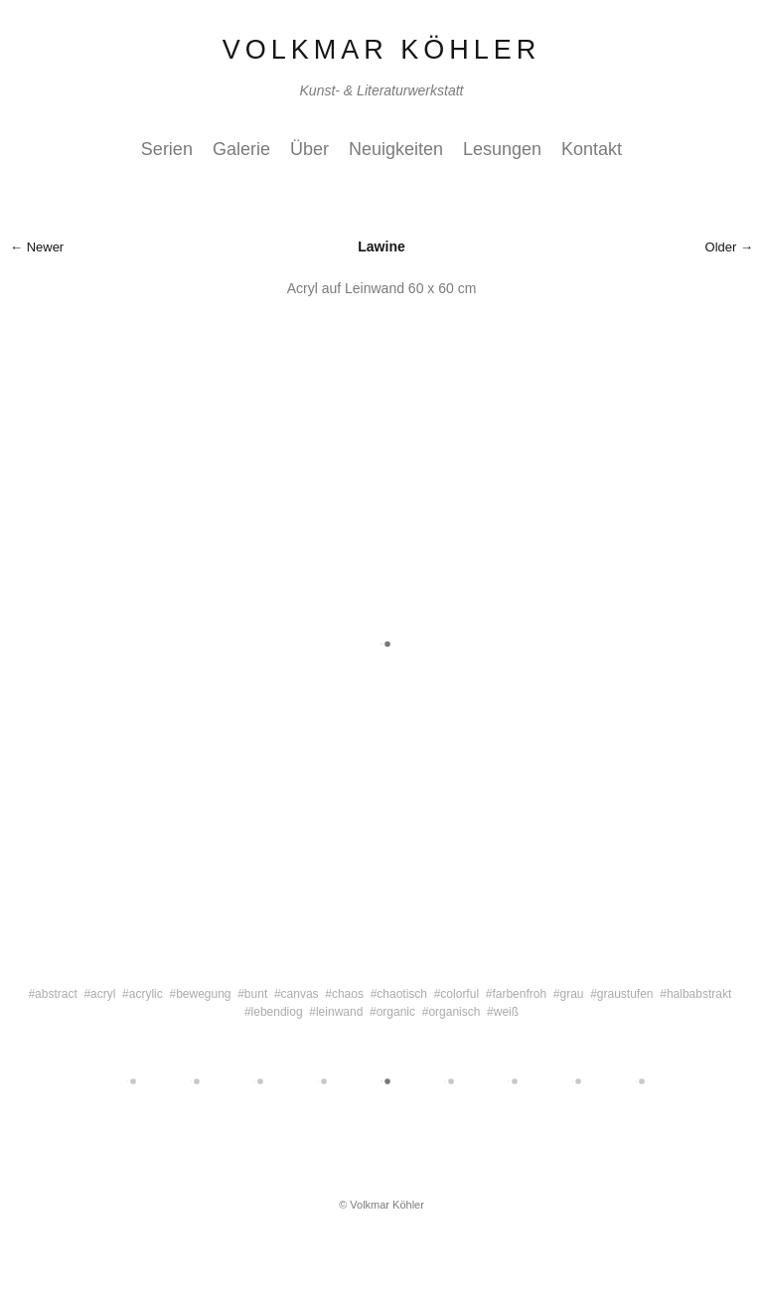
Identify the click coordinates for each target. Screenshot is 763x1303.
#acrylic (142, 994)
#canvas (296, 994)
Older (721, 247)
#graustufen (621, 994)
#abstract (52, 994)
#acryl (99, 994)
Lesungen (502, 149)
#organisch (451, 1012)
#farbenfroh (516, 994)
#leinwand (336, 1012)
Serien (167, 149)
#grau (568, 994)
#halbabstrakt (695, 994)
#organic (392, 1012)
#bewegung (199, 994)
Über (309, 149)
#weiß (503, 1012)
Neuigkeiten (396, 149)
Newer (46, 247)
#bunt (252, 994)
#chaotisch (399, 994)
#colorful (456, 994)
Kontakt (591, 149)
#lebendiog (273, 1012)
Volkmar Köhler (382, 50)
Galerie (241, 149)
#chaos (344, 994)
